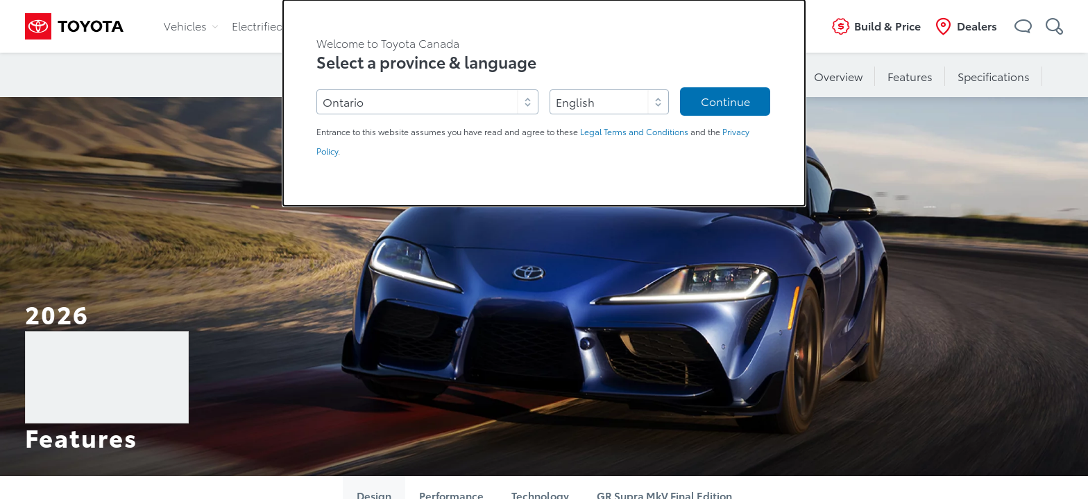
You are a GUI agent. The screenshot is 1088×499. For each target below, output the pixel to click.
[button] (1023, 26)
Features (910, 77)
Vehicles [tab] (191, 26)
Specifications (994, 77)
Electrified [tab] (263, 26)
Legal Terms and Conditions (634, 132)
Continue (725, 102)
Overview (838, 77)
